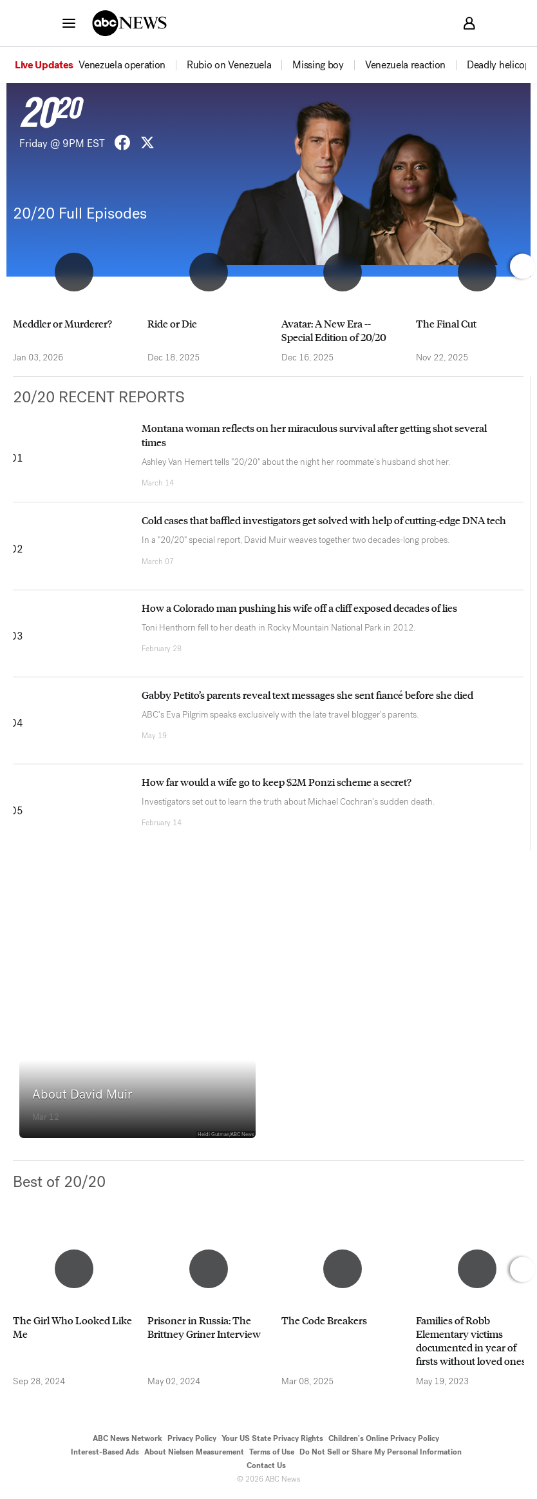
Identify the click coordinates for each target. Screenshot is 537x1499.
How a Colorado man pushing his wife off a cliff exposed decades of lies (299, 607)
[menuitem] (122, 65)
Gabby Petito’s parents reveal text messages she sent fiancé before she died (307, 694)
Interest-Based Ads (105, 1452)
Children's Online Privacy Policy (383, 1438)
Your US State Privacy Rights (272, 1438)
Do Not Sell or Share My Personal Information (380, 1452)
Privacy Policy (191, 1438)
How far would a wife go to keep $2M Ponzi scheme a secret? (276, 782)
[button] (68, 22)
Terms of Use (271, 1452)
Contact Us (266, 1465)
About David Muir (82, 1094)
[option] (100, 65)
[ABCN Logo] (129, 23)
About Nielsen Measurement (194, 1452)
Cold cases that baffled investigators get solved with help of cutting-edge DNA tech (324, 520)
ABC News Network (127, 1438)
